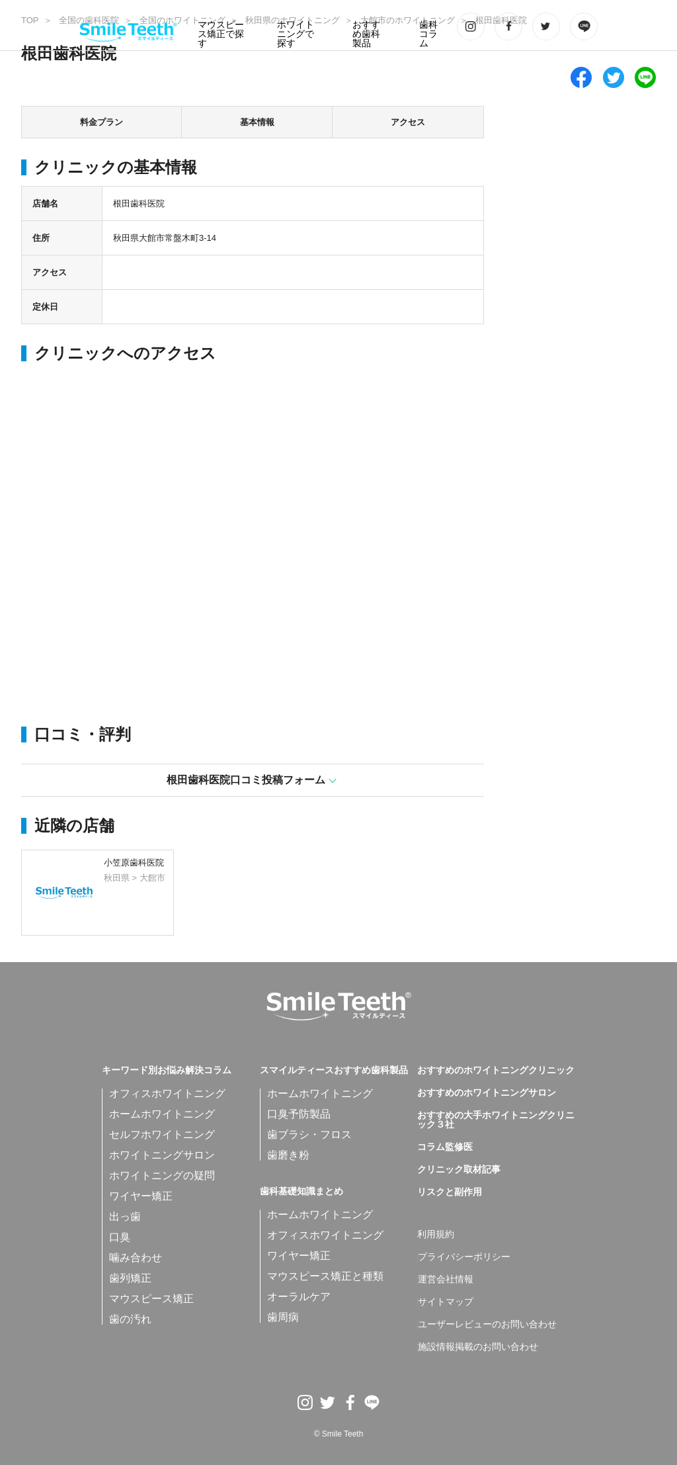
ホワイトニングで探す (295, 34)
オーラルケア (299, 1296)
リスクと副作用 (449, 1192)
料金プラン (101, 122)
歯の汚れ (130, 1319)
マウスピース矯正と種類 (325, 1276)
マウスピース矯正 (151, 1298)
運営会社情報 (445, 1279)
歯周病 (283, 1317)
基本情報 (257, 122)
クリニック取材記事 (458, 1170)
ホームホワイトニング (162, 1114)
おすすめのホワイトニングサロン (486, 1093)
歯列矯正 (130, 1278)
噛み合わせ (135, 1257)
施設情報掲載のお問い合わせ (478, 1347)
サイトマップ (445, 1302)
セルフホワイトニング (162, 1134)
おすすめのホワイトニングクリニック (496, 1070)
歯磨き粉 (288, 1155)
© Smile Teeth (339, 1434)
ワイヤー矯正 (141, 1196)
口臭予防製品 (299, 1114)
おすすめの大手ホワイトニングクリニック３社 (496, 1120)
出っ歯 (125, 1216)
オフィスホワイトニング (167, 1093)
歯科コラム (428, 34)
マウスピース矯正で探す (221, 34)
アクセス (408, 122)
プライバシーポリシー (464, 1257)
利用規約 (435, 1234)
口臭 (119, 1237)
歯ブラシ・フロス (309, 1134)
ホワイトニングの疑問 (162, 1175)
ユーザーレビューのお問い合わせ (487, 1324)
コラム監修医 (445, 1147)
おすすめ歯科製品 (366, 34)
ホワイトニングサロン (162, 1155)
